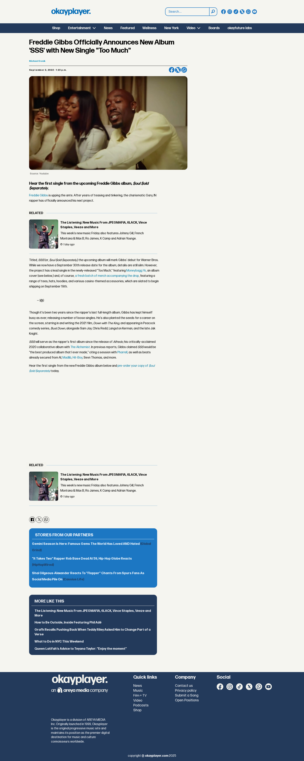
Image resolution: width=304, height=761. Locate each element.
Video (191, 28)
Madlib (66, 358)
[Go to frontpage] (71, 12)
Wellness (149, 28)
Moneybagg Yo (136, 271)
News (108, 28)
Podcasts (141, 705)
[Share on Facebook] (172, 70)
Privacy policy (186, 691)
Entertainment (79, 28)
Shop (56, 28)
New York (171, 28)
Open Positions (187, 700)
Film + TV (140, 695)
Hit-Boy (77, 358)
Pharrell (122, 352)
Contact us (184, 686)
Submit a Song (186, 695)
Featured (127, 28)
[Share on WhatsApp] (184, 70)
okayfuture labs (240, 28)
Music (138, 691)
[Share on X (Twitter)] (178, 70)
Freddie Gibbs (38, 195)
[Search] (213, 12)
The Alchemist (80, 347)
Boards (214, 28)
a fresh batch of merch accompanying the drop (107, 276)
